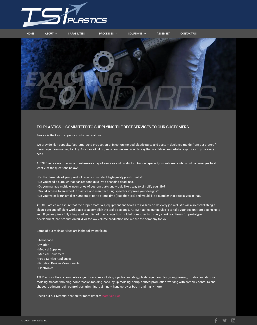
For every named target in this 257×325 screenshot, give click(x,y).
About (51, 33)
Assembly (163, 33)
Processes (108, 33)
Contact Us (188, 33)
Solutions (137, 33)
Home (30, 33)
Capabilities (78, 33)
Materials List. (111, 296)
